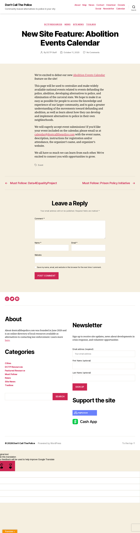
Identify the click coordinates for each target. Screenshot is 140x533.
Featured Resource (15, 370)
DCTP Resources (53, 24)
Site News (78, 24)
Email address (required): (104, 352)
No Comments (93, 52)
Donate (121, 5)
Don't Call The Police (18, 4)
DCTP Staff (52, 52)
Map (84, 5)
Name (38, 243)
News (91, 5)
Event (40, 165)
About (77, 5)
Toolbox (91, 24)
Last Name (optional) (82, 372)
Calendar (120, 8)
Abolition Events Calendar (89, 75)
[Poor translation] (10, 466)
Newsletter (108, 8)
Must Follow (11, 374)
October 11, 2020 (71, 52)
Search (60, 396)
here (7, 340)
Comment (40, 219)
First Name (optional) (82, 360)
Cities (8, 363)
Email (74, 243)
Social (98, 8)
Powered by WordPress (49, 443)
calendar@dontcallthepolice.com (55, 134)
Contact (100, 5)
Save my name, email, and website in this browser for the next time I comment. (69, 267)
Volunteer (111, 5)
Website (38, 255)
